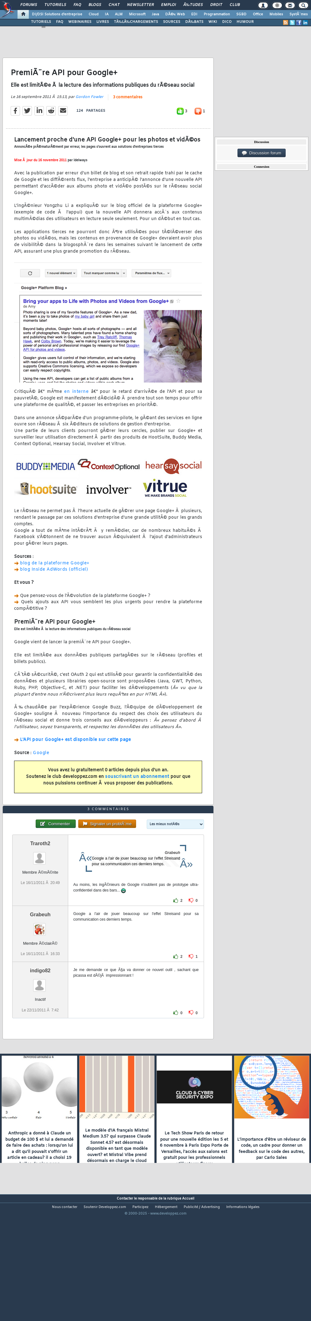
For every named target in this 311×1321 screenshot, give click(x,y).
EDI (194, 14)
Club (234, 5)
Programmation (217, 14)
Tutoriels (55, 5)
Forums (29, 5)
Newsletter (140, 5)
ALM (119, 14)
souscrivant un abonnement (137, 794)
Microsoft (137, 14)
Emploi (168, 5)
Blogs (95, 5)
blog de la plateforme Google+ (54, 580)
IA (107, 14)
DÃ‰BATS (194, 22)
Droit (216, 5)
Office (258, 14)
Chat (114, 5)
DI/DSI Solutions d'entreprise (57, 14)
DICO (227, 22)
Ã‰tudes (193, 5)
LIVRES (102, 22)
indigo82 (40, 1021)
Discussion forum (261, 153)
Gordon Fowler (89, 113)
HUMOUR (245, 22)
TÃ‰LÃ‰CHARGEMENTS (136, 22)
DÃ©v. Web (175, 14)
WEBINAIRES (79, 22)
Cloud (94, 14)
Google (41, 770)
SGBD (241, 14)
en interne (76, 409)
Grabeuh (40, 965)
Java (155, 14)
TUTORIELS (41, 22)
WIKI (212, 22)
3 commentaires (127, 113)
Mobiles (276, 14)
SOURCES (171, 22)
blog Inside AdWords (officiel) (54, 586)
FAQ (77, 5)
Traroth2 (40, 894)
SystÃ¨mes (298, 14)
